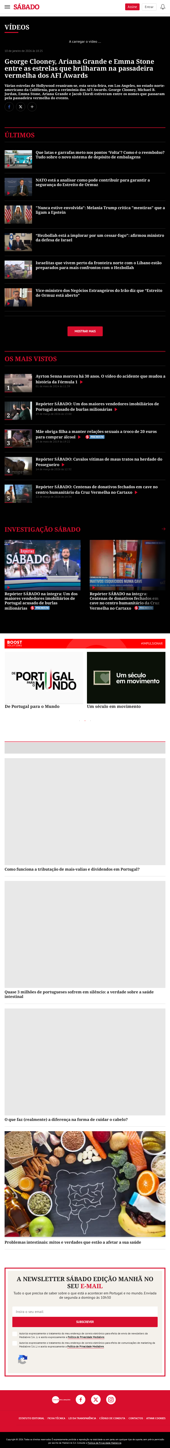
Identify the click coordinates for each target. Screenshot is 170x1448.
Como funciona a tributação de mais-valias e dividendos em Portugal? (72, 869)
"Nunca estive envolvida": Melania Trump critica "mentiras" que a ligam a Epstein (100, 210)
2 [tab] (85, 721)
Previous (47, 720)
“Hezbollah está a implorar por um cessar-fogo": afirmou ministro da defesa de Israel (100, 238)
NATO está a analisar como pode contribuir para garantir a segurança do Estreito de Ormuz (93, 182)
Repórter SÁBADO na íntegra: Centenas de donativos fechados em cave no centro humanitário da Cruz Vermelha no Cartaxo (124, 601)
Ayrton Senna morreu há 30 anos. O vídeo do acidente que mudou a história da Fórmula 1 (100, 378)
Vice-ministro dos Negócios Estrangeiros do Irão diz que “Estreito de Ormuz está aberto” (99, 293)
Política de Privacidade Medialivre (86, 1337)
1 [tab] (79, 721)
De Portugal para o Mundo (32, 706)
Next (122, 720)
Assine (132, 7)
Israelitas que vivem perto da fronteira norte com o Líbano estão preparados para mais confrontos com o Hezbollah (99, 265)
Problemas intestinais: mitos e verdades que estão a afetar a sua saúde (73, 1242)
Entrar (149, 7)
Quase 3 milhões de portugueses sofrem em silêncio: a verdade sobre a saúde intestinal (79, 994)
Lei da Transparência (82, 1418)
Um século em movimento (114, 706)
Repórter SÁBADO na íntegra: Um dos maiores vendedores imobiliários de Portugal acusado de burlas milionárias (41, 601)
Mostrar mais (85, 331)
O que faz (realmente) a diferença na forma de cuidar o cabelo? (66, 1119)
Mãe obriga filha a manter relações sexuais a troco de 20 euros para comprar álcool (96, 434)
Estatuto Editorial (31, 1418)
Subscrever (85, 1322)
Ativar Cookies (155, 1418)
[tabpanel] (44, 680)
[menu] (7, 7)
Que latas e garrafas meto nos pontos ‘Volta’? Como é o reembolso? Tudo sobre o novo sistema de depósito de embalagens (100, 155)
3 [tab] (90, 721)
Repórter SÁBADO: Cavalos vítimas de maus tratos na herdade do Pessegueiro (99, 461)
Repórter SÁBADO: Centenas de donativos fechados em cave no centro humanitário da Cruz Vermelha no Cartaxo (97, 489)
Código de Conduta (112, 1418)
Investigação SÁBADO (43, 529)
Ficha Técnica (56, 1418)
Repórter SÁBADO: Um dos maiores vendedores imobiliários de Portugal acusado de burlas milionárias (97, 406)
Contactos (136, 1418)
